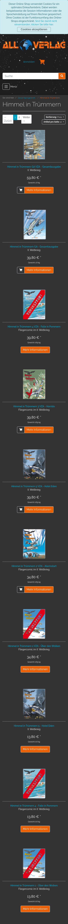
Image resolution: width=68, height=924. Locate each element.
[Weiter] (26, 119)
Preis (54, 117)
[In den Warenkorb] (21, 190)
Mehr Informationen (39, 190)
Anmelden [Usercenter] (29, 61)
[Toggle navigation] (6, 87)
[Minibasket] (42, 62)
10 (52, 122)
